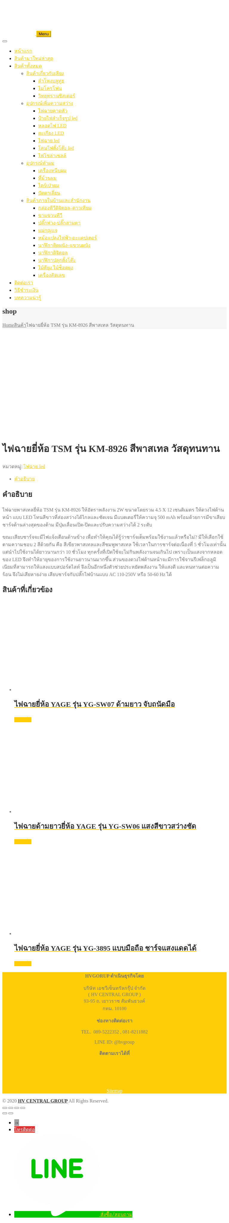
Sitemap (114, 1090)
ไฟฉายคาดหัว (52, 110)
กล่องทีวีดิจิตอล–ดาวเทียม (65, 207)
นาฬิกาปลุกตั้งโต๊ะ (57, 260)
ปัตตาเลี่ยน (49, 193)
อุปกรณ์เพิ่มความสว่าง (49, 103)
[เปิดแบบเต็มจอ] (10, 1108)
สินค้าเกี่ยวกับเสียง (45, 73)
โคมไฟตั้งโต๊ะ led (56, 148)
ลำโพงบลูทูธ (51, 80)
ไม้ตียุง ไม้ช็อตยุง (55, 267)
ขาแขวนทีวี (50, 215)
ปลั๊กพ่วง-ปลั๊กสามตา (59, 222)
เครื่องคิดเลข (51, 275)
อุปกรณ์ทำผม (40, 163)
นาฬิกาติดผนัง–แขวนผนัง (64, 245)
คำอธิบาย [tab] (24, 478)
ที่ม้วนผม (47, 178)
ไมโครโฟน (50, 88)
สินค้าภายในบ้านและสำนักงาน (58, 200)
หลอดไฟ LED (52, 125)
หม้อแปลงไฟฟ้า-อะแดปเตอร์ (67, 237)
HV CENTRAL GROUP (43, 1100)
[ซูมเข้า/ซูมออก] (4, 1108)
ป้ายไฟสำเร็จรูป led (58, 118)
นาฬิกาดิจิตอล (53, 252)
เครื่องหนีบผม (52, 170)
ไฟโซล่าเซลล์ (52, 155)
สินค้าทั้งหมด (28, 65)
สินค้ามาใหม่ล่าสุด (33, 58)
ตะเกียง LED (51, 133)
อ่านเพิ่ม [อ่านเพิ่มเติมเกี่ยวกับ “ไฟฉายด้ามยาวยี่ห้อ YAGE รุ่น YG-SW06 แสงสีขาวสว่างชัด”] (22, 841)
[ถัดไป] (10, 1113)
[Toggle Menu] (4, 41)
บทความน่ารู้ (27, 297)
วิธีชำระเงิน (26, 290)
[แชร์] (16, 1108)
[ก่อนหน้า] (4, 1113)
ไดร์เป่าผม (48, 185)
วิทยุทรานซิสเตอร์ (56, 95)
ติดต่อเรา (23, 282)
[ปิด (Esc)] (22, 1108)
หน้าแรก (23, 51)
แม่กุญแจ (47, 230)
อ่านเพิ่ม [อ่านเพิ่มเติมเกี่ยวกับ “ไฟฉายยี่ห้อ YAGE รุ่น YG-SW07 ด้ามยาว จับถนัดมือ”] (22, 719)
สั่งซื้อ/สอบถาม (116, 1214)
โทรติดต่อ (24, 1129)
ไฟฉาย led (49, 140)
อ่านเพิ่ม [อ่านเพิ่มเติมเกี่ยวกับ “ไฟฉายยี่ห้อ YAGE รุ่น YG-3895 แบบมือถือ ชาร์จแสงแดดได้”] (22, 963)
